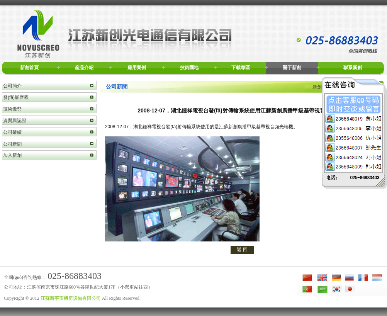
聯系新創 (352, 67)
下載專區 (240, 67)
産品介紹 (84, 67)
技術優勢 (12, 109)
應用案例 (136, 67)
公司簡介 (12, 85)
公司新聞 (12, 144)
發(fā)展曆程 (16, 97)
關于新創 (292, 67)
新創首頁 (29, 67)
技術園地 (189, 67)
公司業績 (12, 132)
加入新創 (12, 155)
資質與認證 (14, 120)
